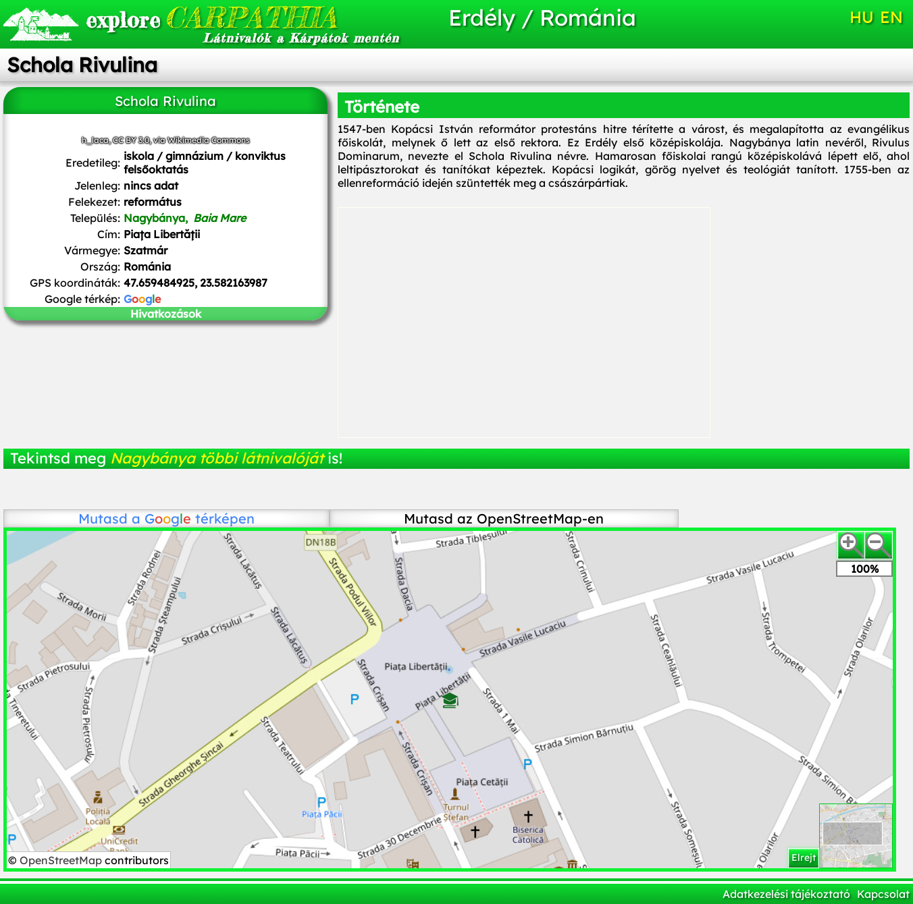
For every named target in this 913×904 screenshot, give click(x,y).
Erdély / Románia (542, 17)
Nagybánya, (185, 218)
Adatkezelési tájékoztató (786, 894)
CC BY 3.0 (131, 140)
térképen (200, 518)
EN (891, 17)
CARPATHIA (211, 17)
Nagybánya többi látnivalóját (216, 458)
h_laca (95, 140)
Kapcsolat (883, 894)
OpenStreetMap (62, 860)
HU (862, 17)
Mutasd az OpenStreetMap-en (504, 518)
